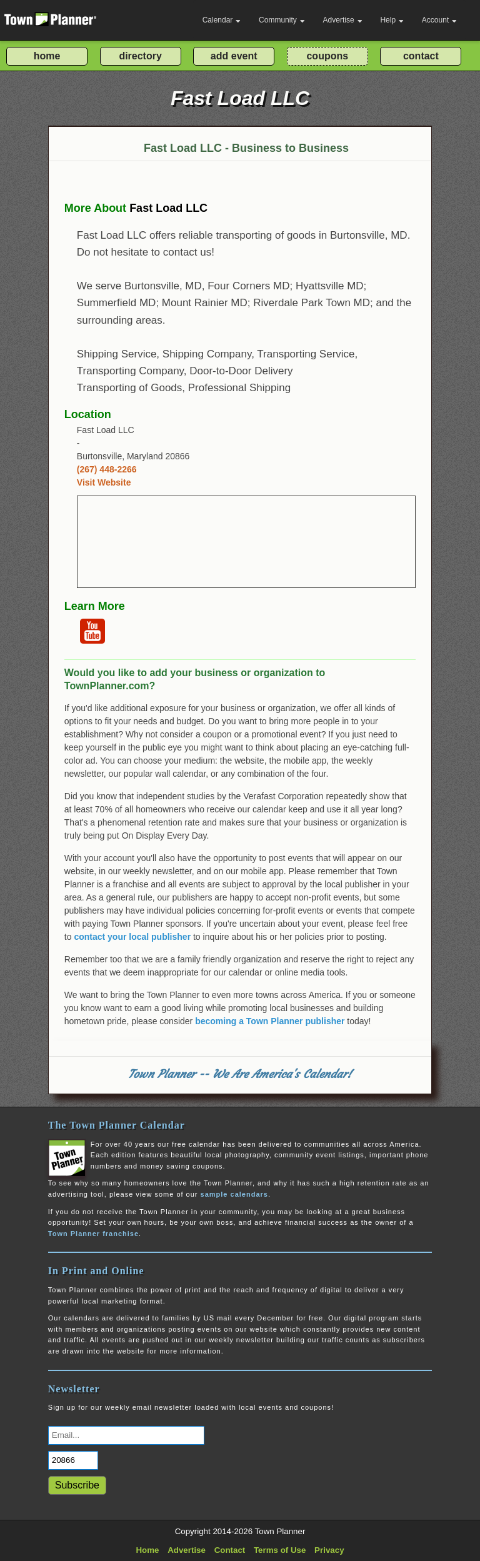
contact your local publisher (132, 937)
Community (282, 20)
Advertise (342, 20)
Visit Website (104, 482)
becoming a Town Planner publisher (269, 1021)
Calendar (221, 20)
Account (439, 20)
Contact (230, 1550)
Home (147, 1550)
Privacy (329, 1550)
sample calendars (234, 1194)
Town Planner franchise (93, 1233)
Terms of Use (280, 1550)
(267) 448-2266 (107, 469)
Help (392, 20)
